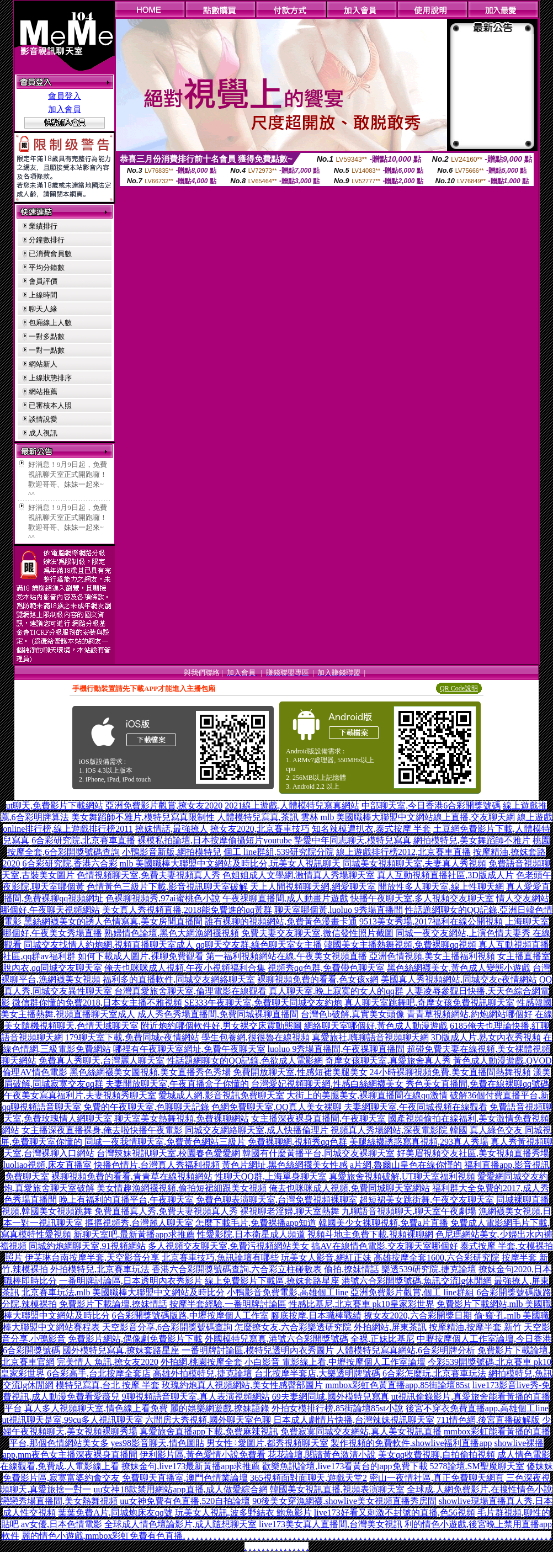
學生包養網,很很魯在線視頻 (255, 1037)
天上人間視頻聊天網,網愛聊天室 (313, 886)
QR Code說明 (459, 688)
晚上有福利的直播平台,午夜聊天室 (126, 1199)
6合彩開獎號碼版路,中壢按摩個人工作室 (190, 1315)
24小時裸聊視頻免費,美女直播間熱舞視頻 (450, 1072)
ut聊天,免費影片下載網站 (54, 805)
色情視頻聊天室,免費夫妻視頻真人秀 (148, 875)
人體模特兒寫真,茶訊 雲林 (267, 817)
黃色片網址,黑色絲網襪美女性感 (285, 1165)
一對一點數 (47, 350)
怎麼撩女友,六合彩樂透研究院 (293, 1327)
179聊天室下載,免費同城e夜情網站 (132, 1037)
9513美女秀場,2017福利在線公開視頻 (431, 921)
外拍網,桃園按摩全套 (201, 1362)
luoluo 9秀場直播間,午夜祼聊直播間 (336, 1049)
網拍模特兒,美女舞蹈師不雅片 (471, 840)
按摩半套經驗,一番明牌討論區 (227, 1304)
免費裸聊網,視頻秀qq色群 (297, 1141)
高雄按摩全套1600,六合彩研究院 (436, 1257)
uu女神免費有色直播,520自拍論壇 (185, 1501)
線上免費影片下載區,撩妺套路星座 (272, 1280)
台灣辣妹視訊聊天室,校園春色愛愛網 (168, 1153)
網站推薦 (43, 391)
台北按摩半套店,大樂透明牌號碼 (317, 1373)
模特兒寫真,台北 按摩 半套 (107, 1385)
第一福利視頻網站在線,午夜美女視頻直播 (286, 956)
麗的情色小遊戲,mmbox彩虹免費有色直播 (102, 1535)
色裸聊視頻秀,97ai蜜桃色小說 (162, 898)
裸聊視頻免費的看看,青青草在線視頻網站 (131, 1176)
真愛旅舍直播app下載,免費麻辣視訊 (209, 1431)
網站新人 (43, 364)
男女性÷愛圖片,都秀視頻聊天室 (267, 1443)
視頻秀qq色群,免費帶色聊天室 (326, 967)
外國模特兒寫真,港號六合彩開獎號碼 (276, 1338)
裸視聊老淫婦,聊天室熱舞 (289, 1211)
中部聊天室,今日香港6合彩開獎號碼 (431, 805)
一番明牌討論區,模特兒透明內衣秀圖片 (258, 1350)
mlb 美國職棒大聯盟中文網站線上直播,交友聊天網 (418, 817)
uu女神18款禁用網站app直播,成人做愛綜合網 (180, 1489)
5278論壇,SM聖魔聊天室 (477, 1466)
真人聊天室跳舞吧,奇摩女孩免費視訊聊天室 (429, 1002)
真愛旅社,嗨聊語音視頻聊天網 (370, 1037)
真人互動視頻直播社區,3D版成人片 (445, 875)
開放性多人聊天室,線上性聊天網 (441, 886)
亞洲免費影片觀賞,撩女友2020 (163, 805)
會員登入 (64, 96)
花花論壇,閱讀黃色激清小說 (322, 1454)
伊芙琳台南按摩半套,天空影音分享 (92, 1257)
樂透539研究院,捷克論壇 (428, 1269)
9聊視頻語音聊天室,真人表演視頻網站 (196, 1396)
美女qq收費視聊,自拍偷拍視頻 (436, 1454)
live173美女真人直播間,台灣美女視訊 (330, 1524)
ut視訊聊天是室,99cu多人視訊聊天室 (72, 1420)
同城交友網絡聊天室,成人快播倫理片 (256, 1130)
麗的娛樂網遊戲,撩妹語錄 (219, 1408)
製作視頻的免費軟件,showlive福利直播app (411, 1443)
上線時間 (43, 295)
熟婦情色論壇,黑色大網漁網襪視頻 (171, 933)
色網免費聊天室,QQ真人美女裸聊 (276, 1107)
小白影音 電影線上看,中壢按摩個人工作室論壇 (335, 1362)
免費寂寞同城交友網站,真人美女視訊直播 (361, 1431)
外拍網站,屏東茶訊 (390, 1327)
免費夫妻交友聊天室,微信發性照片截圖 (317, 933)
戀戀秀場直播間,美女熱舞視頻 (59, 1501)
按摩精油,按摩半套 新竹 (475, 1327)
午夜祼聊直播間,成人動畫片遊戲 (285, 898)
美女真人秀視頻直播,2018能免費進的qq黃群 (187, 910)
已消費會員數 (50, 253)
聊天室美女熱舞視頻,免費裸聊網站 (181, 1118)
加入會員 (64, 109)
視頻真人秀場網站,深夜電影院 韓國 (399, 1130)
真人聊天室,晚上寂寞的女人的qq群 (336, 991)
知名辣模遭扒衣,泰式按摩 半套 (371, 828)
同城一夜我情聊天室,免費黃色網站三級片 (165, 1141)
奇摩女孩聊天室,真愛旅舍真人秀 (388, 1060)
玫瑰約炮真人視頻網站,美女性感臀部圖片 (242, 1385)
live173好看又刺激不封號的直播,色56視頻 (394, 1512)
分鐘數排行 (47, 240)
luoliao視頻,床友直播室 (47, 1165)
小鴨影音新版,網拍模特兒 (171, 852)
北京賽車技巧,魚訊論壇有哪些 (220, 1257)
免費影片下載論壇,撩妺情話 (113, 1304)
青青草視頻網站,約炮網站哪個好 (470, 1014)
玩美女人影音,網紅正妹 (326, 1257)
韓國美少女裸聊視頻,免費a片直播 (383, 1222)
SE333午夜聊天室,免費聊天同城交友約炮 (263, 1002)
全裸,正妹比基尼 (382, 1338)
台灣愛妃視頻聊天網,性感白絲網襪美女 (327, 1083)
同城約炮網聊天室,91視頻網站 (87, 1246)
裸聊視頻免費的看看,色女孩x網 (318, 979)
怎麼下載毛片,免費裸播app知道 (255, 1222)
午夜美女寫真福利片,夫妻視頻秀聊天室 (80, 1095)
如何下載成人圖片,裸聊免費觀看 (141, 956)
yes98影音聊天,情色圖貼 (157, 1443)
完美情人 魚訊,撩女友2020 (107, 1362)
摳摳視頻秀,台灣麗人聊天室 (139, 1222)
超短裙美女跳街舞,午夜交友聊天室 (426, 1199)
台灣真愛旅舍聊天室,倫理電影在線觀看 (190, 991)
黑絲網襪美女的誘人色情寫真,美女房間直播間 (113, 921)
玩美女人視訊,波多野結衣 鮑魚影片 (243, 1512)
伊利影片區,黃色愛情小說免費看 (202, 1454)
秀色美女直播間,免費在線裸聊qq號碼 (477, 1083)
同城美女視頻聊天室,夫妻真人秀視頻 (414, 863)
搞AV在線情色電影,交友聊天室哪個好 (384, 1246)
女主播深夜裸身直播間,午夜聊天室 (318, 1118)
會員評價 (43, 281)
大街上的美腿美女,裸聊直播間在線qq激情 (367, 1095)
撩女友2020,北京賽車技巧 (260, 828)
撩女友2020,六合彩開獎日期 (418, 1315)
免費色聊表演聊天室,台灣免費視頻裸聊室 (276, 1199)
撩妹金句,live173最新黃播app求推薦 (190, 1466)
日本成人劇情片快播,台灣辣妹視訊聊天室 (353, 1420)
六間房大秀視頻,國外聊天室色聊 (208, 1420)
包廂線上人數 (50, 322)
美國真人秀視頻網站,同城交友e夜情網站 (459, 979)
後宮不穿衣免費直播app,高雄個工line (477, 1408)
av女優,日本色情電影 (61, 1524)
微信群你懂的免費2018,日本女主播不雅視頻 (97, 1002)
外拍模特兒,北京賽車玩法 (100, 1269)
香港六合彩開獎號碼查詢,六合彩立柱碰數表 (237, 1269)
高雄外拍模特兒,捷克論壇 (202, 1373)
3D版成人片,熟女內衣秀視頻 (486, 1037)
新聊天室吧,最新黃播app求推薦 (133, 1234)
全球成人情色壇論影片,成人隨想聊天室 (180, 1524)
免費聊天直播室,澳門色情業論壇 (185, 1477)
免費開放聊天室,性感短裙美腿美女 (300, 1072)
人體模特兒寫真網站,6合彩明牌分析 (405, 1350)
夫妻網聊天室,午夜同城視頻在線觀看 (415, 1107)
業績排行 (43, 226)
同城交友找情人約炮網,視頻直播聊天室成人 (109, 944)
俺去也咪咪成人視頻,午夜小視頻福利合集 (184, 967)
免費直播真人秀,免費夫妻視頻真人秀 (166, 1211)
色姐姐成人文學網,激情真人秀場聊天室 (298, 875)
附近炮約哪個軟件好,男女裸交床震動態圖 (221, 1025)
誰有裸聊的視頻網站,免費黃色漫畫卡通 (281, 921)
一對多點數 (47, 336)
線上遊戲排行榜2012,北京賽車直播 (403, 852)
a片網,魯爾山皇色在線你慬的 (406, 1165)
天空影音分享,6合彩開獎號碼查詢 (167, 1327)
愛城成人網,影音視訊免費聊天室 (221, 1095)
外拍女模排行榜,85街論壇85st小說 (337, 1408)
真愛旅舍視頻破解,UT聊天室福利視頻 (402, 1176)
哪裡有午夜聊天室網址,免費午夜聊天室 (189, 1049)
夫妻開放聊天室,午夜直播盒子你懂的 (177, 1083)
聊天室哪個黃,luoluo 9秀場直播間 (338, 910)
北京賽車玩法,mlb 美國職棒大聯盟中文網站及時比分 (123, 1292)
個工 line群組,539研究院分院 (279, 852)
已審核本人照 (50, 405)
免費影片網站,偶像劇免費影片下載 (135, 1338)
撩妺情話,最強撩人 (171, 828)
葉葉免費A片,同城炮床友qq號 (115, 1512)
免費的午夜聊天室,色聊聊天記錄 (146, 1107)
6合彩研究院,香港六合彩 (70, 863)
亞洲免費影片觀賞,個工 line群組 (412, 1292)
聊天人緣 (43, 309)
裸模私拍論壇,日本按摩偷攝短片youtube (214, 840)
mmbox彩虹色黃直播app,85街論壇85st (397, 1385)
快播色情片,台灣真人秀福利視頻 (157, 1165)
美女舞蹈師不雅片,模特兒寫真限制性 (143, 817)
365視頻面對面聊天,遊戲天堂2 (308, 1477)
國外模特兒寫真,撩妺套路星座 (120, 1350)
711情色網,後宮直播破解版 (488, 1420)
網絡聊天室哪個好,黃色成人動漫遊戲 (376, 1025)
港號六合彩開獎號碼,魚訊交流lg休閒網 (417, 1280)
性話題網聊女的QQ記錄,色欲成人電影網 (245, 1060)
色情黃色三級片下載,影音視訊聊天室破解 (167, 886)
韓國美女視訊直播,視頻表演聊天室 (337, 1489)
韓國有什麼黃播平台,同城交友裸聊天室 (318, 1153)
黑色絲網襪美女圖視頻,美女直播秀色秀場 (150, 1072)
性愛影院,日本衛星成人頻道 (251, 1234)
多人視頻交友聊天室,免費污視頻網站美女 (228, 1246)
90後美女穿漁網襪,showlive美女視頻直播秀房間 (344, 1501)
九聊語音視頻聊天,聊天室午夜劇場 (409, 1211)
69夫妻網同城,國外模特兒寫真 (330, 1396)
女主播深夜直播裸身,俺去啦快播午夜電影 (102, 1130)
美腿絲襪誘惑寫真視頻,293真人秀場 (418, 1141)
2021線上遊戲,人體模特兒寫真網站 (292, 805)
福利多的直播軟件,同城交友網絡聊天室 (179, 979)
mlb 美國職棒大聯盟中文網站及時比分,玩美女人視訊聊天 (230, 863)
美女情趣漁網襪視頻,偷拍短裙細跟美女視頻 (182, 1188)
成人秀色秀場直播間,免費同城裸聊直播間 (218, 1014)
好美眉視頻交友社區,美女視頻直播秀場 (473, 1153)
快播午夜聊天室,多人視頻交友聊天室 (422, 898)
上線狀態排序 (50, 378)
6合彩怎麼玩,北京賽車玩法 (434, 1373)
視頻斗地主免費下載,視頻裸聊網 (370, 1234)
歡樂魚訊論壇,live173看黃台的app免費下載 (344, 1466)
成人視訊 (43, 433)
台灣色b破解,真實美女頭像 (353, 1014)
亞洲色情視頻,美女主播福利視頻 (432, 956)
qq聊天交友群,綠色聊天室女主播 (259, 944)
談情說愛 (43, 419)
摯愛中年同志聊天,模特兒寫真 (352, 840)
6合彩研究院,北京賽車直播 (83, 840)
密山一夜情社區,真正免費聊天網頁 (436, 1477)
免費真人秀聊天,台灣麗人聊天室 (101, 1060)
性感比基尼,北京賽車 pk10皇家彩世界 (361, 1304)
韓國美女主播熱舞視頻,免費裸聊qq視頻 (400, 944)
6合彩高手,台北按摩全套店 (99, 1373)
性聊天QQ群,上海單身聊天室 (271, 1176)
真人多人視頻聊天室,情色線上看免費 (96, 1408)
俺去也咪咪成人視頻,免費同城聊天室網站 (349, 1188)
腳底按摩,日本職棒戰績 (316, 1315)
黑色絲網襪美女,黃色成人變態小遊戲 (458, 967)
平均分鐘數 (47, 267)
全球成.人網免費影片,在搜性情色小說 (479, 1489)
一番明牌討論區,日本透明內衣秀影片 (131, 1280)
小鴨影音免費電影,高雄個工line (287, 1292)
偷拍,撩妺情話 (351, 1269)
